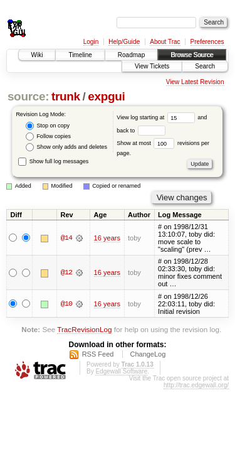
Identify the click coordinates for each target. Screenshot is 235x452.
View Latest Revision (195, 81)
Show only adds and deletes (66, 147)
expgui (106, 96)
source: (28, 96)
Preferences (207, 41)
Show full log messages (53, 161)
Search (205, 66)
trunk (65, 96)
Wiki (37, 54)
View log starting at (157, 117)
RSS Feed (98, 354)
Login (90, 41)
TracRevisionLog (84, 329)
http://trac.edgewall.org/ (196, 385)
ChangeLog (147, 354)
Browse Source (191, 54)
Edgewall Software (121, 371)
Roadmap (131, 54)
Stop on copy (48, 126)
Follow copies (48, 136)
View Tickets (152, 66)
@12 (66, 272)
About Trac (165, 41)
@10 (66, 304)
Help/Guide (124, 41)
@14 (66, 238)
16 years (107, 238)
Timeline (79, 54)
